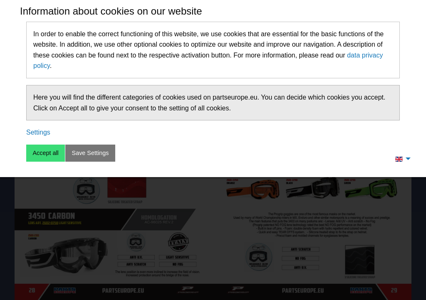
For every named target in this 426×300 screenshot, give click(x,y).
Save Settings (90, 153)
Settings (38, 132)
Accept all (45, 153)
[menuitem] (401, 159)
